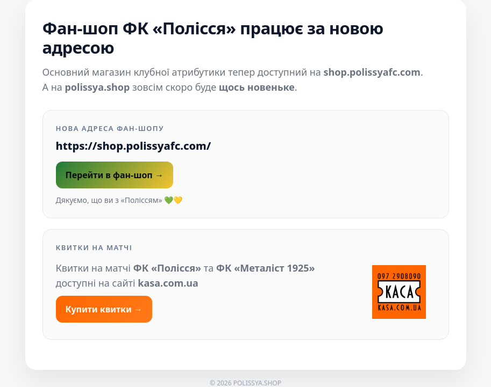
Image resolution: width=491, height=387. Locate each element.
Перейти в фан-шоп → (114, 175)
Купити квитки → (104, 309)
